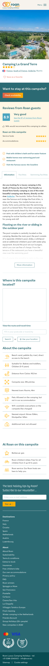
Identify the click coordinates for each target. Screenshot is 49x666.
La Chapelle (8, 604)
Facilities (22, 175)
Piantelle (6, 593)
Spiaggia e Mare (10, 586)
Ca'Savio (6, 597)
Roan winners (8, 583)
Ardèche (32, 71)
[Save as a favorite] (12, 77)
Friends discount (10, 618)
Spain (5, 531)
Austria (6, 538)
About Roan (8, 551)
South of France (20, 71)
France (10, 71)
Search (8, 339)
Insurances (7, 565)
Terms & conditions (11, 558)
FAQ (4, 579)
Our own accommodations (14, 572)
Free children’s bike (11, 569)
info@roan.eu (26, 658)
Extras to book (9, 562)
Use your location (29, 339)
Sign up (9, 504)
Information (9, 175)
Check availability (13, 95)
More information (24, 265)
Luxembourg (8, 541)
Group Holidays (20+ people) (15, 621)
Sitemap (6, 662)
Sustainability (9, 555)
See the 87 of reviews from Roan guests (28, 119)
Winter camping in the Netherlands (18, 614)
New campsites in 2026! (13, 625)
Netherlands (8, 534)
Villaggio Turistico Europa (14, 607)
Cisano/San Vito (10, 600)
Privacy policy (9, 576)
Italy (5, 524)
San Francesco (9, 590)
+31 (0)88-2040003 (11, 658)
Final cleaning (9, 611)
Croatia (6, 527)
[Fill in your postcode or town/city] (24, 332)
